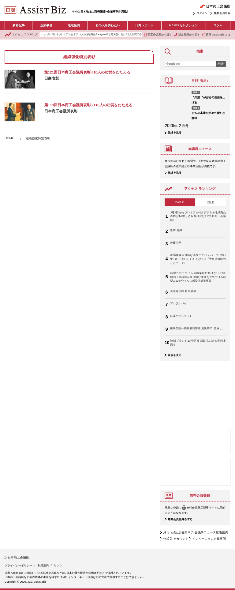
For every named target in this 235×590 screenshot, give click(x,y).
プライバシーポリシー (18, 565)
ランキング (21, 34)
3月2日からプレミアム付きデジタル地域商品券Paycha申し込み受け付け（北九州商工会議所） (97, 34)
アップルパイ (178, 303)
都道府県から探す (187, 35)
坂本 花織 (176, 230)
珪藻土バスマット (181, 316)
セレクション (183, 25)
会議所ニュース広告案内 (211, 532)
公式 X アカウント (175, 538)
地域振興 (74, 25)
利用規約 (43, 565)
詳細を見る (174, 132)
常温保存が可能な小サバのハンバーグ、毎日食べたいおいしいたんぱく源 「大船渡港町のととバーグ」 (198, 259)
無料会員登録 (222, 13)
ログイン (201, 13)
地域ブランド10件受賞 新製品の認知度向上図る (198, 342)
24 (179, 202)
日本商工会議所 (18, 557)
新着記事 (19, 25)
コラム (217, 25)
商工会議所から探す (158, 35)
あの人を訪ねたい (107, 25)
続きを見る (174, 355)
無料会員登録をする (180, 519)
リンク (58, 565)
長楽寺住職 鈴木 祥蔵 (183, 291)
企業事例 (46, 25)
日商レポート (144, 25)
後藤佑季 (175, 242)
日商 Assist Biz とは (216, 35)
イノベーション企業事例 (209, 538)
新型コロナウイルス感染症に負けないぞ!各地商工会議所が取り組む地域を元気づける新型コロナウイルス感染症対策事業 (198, 277)
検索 (221, 63)
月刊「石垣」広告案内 (177, 532)
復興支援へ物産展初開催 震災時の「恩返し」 (197, 328)
